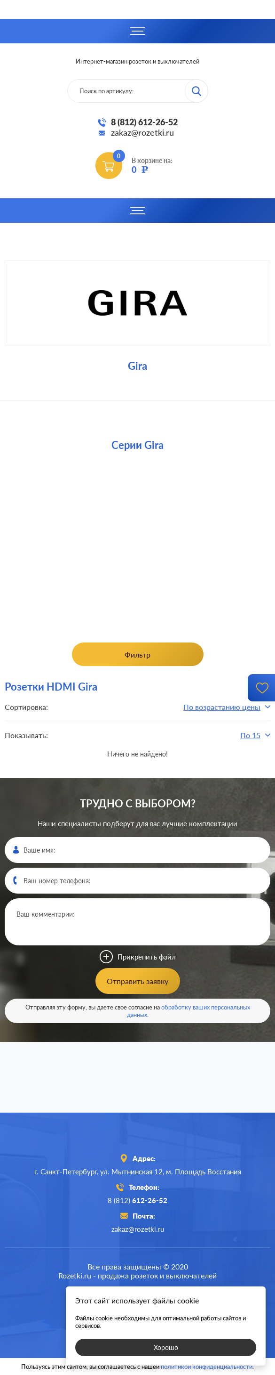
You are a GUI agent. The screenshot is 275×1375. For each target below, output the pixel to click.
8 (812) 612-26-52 (144, 122)
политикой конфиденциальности (206, 1366)
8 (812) (137, 1200)
